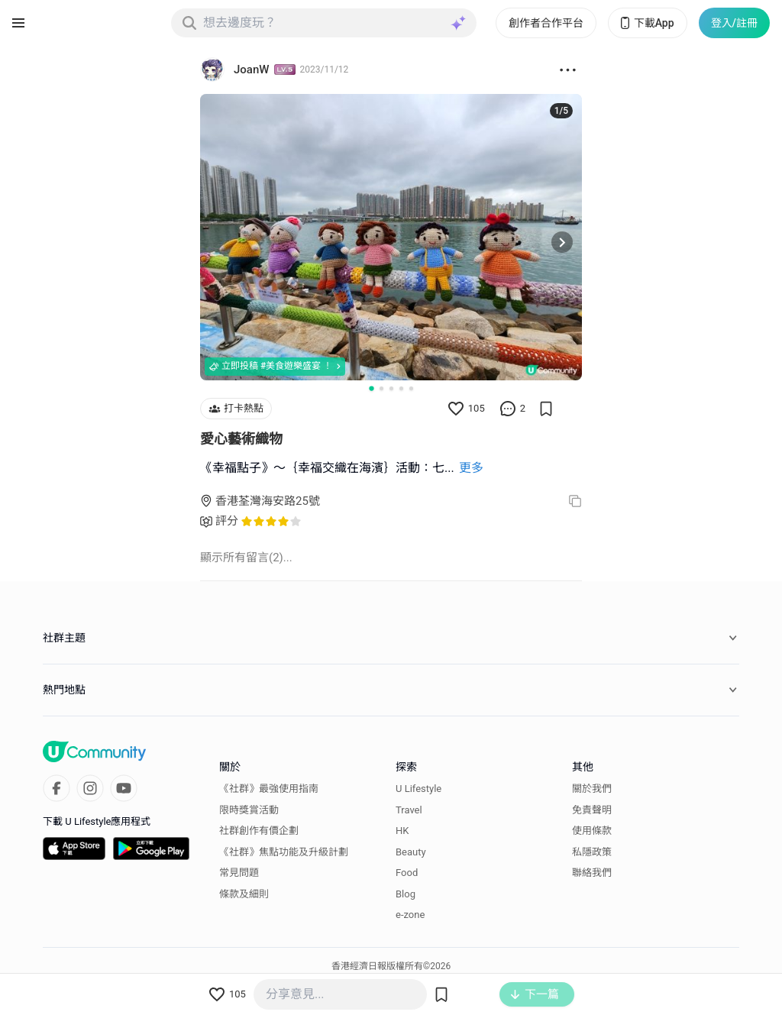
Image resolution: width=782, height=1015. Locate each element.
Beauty (411, 852)
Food (407, 872)
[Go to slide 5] (411, 388)
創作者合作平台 (546, 23)
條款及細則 (244, 894)
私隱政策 (592, 852)
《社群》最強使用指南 (268, 788)
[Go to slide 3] (391, 388)
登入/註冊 (734, 23)
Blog (405, 894)
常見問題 (239, 872)
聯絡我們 (592, 872)
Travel (409, 810)
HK (402, 830)
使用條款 (592, 830)
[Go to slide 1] (371, 388)
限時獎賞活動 (249, 810)
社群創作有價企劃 (259, 830)
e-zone (410, 914)
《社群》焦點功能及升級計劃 (283, 852)
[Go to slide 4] (401, 388)
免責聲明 (592, 810)
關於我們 (592, 788)
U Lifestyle (418, 788)
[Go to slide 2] (381, 388)
